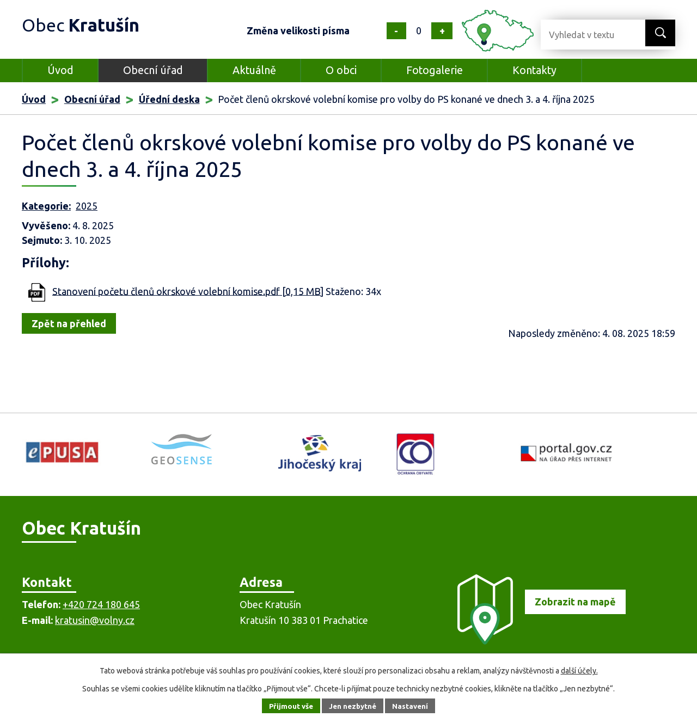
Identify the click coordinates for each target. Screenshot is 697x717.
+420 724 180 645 (101, 604)
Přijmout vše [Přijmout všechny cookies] (288, 705)
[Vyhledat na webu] (584, 35)
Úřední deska (169, 99)
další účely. (579, 670)
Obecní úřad (153, 70)
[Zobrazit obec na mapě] (536, 640)
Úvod (60, 70)
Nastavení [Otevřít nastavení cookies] (413, 705)
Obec (88, 24)
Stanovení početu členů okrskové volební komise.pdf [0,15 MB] (187, 290)
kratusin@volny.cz (94, 620)
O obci (341, 70)
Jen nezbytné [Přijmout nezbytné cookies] (353, 705)
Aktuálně (254, 70)
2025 (86, 205)
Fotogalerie (434, 70)
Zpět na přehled (69, 323)
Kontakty (534, 70)
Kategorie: (46, 205)
